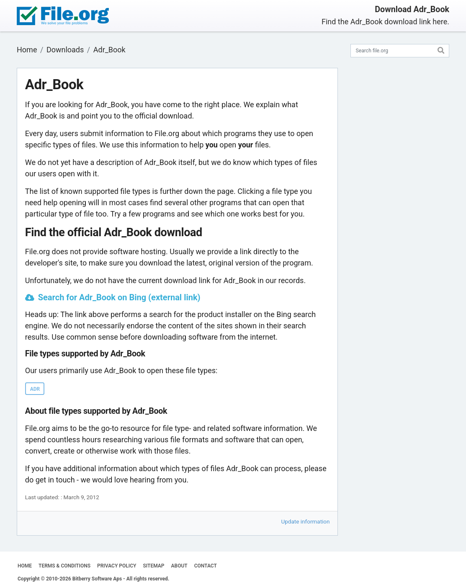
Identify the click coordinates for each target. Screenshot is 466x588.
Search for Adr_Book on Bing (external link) (119, 297)
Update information (305, 521)
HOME (25, 566)
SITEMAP (153, 566)
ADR (35, 389)
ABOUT (179, 566)
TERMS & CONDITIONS (64, 566)
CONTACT (205, 566)
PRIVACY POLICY (116, 566)
